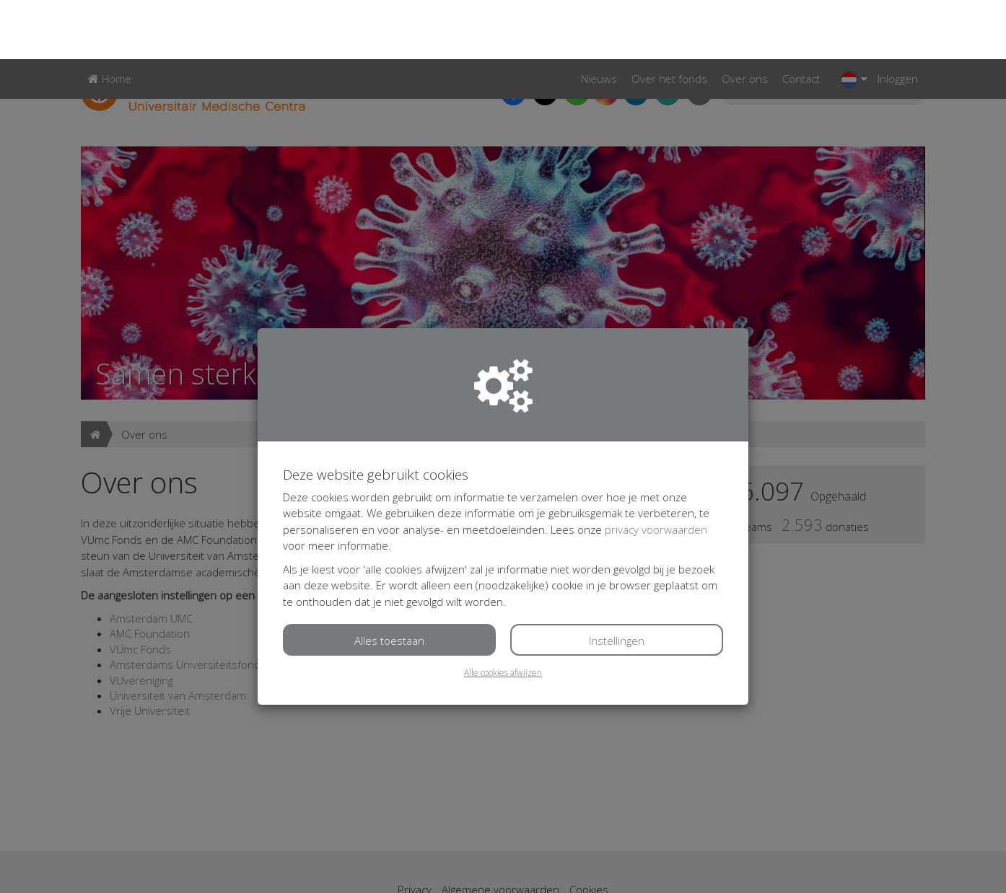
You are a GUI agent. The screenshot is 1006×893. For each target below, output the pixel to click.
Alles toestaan (389, 581)
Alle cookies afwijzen (503, 613)
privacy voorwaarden (656, 470)
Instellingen (616, 581)
